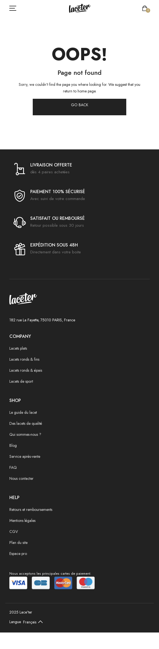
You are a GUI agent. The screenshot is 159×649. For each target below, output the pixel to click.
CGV (13, 531)
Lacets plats (18, 348)
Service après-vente (24, 456)
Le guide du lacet (23, 412)
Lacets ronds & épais (25, 370)
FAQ (13, 467)
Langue (15, 622)
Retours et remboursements (30, 509)
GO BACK (79, 105)
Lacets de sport (21, 381)
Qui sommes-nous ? (25, 434)
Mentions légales (22, 520)
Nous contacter (21, 478)
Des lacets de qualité (25, 423)
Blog (13, 445)
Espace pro (18, 553)
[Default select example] (34, 621)
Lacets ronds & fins (24, 359)
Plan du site (18, 542)
